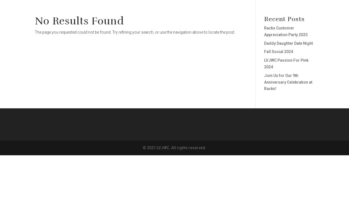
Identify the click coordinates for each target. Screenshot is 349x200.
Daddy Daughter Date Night (288, 43)
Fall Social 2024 (278, 51)
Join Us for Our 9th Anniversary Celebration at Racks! (288, 82)
